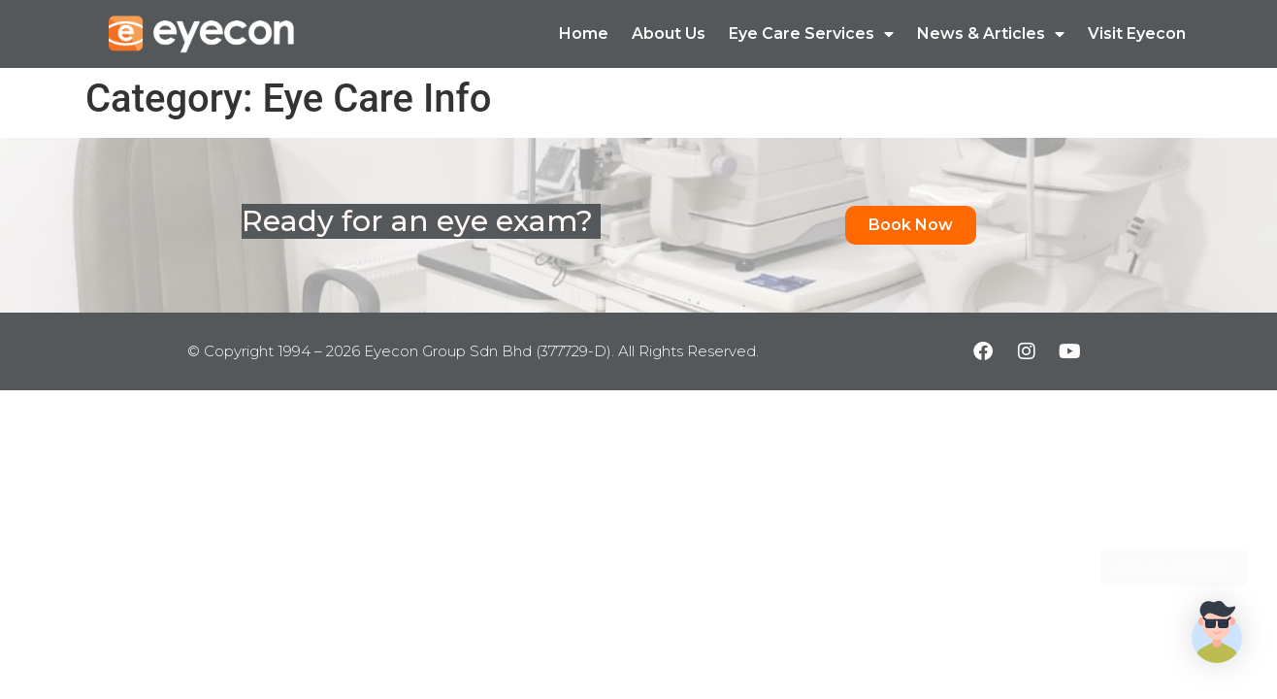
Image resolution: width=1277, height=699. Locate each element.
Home (583, 33)
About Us (668, 33)
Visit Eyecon (1137, 33)
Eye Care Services (811, 34)
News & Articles (990, 34)
